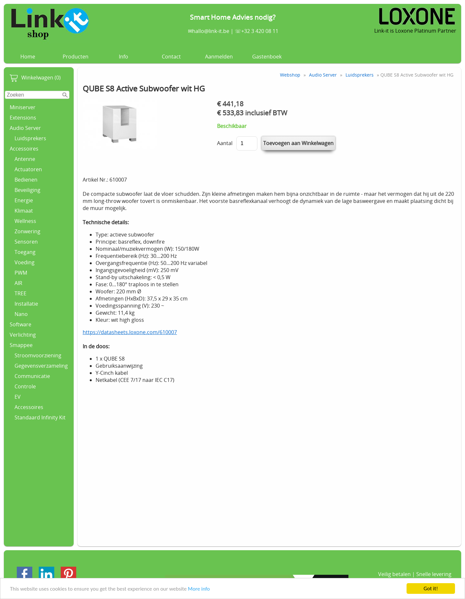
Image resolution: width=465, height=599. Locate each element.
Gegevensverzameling (41, 365)
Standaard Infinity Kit (40, 417)
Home (27, 56)
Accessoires (24, 148)
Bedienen (26, 179)
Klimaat (24, 210)
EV (18, 396)
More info (199, 588)
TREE (20, 293)
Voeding (25, 262)
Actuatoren (28, 169)
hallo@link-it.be (210, 31)
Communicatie (32, 376)
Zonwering (27, 231)
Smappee (21, 345)
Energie (24, 200)
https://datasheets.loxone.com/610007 (130, 332)
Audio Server (25, 127)
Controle (25, 386)
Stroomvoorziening (38, 355)
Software (20, 324)
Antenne (25, 159)
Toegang (25, 252)
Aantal (224, 143)
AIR (18, 283)
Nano (21, 314)
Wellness (25, 221)
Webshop (290, 75)
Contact (171, 56)
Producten (75, 56)
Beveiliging (27, 190)
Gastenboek (267, 56)
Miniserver (23, 107)
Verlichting (23, 334)
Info (123, 56)
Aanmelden (219, 56)
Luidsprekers (30, 138)
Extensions (23, 117)
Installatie (26, 303)
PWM (21, 272)
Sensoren (26, 241)
